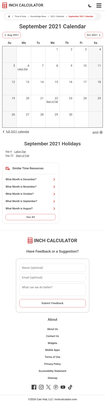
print (98, 132)
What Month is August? (31, 208)
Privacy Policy (52, 364)
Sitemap (52, 378)
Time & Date (20, 16)
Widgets (52, 343)
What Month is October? (31, 193)
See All (30, 217)
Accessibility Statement (52, 371)
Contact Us (52, 336)
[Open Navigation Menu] (99, 5)
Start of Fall (52, 101)
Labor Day (23, 69)
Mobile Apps (52, 350)
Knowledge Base (38, 16)
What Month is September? (31, 201)
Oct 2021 (94, 35)
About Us (52, 329)
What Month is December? (31, 179)
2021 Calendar (57, 16)
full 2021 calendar (15, 131)
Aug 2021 (11, 35)
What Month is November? (31, 186)
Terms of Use (52, 357)
